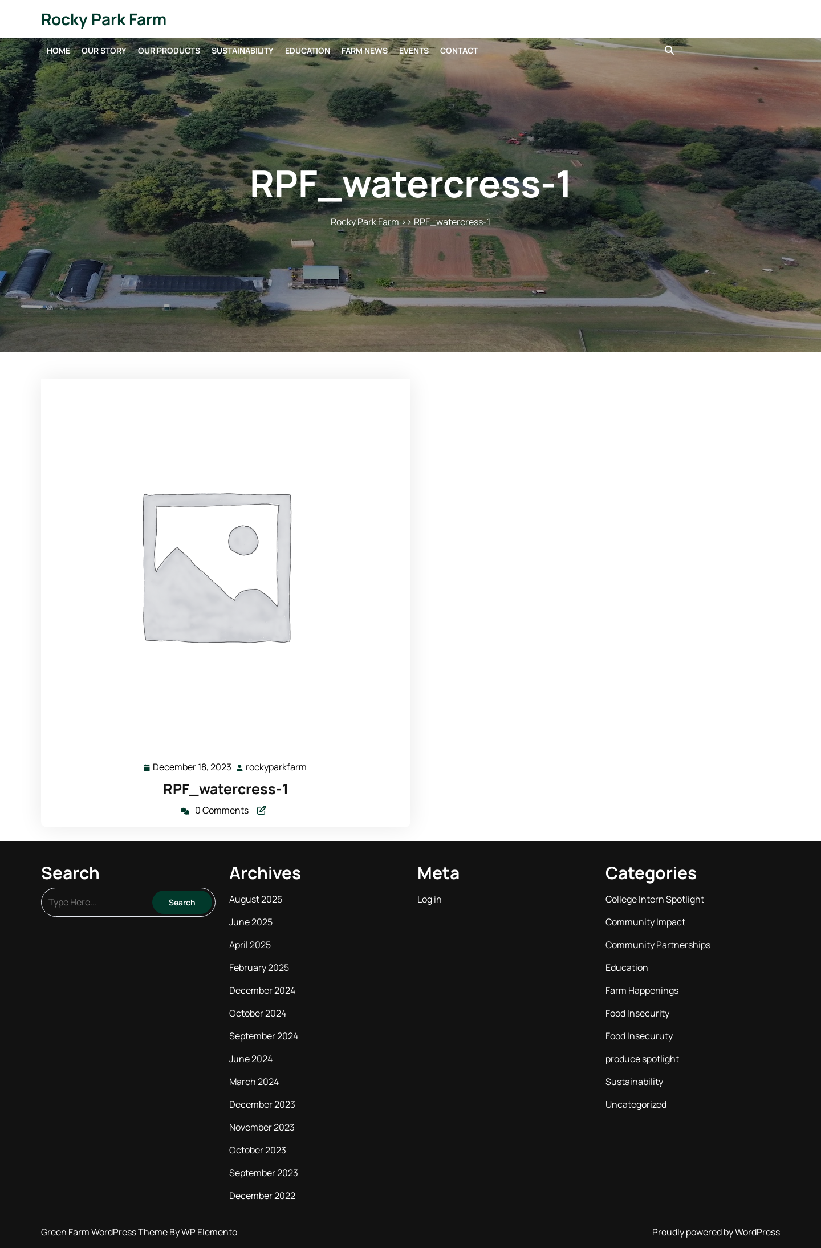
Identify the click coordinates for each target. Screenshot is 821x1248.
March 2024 (254, 1081)
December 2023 (262, 1104)
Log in (429, 899)
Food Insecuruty (639, 1036)
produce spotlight (642, 1058)
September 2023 (263, 1172)
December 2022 (262, 1195)
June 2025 (251, 922)
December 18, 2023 (193, 767)
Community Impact (645, 922)
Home (58, 50)
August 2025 (255, 899)
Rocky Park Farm (103, 19)
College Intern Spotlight (654, 899)
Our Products (169, 50)
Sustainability (243, 50)
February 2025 (259, 967)
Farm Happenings (641, 990)
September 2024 (263, 1036)
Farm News (365, 50)
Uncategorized (635, 1104)
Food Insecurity (637, 1013)
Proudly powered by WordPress (716, 1232)
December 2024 (262, 990)
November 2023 (262, 1127)
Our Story (104, 50)
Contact (459, 50)
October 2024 (257, 1013)
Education (307, 50)
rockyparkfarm (277, 766)
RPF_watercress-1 (225, 789)
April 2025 (250, 944)
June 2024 (251, 1058)
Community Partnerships (657, 944)
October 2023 (257, 1150)
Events (414, 50)
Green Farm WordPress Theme (105, 1232)
